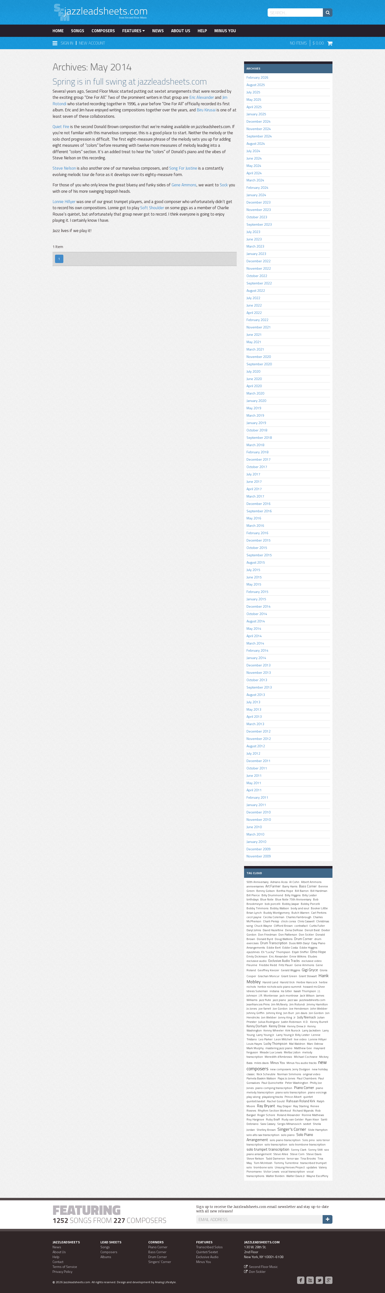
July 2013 (253, 702)
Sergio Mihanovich (289, 1124)
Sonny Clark (298, 1149)
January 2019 (256, 422)
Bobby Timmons (257, 908)
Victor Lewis (271, 1171)
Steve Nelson (64, 168)
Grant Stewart (308, 976)
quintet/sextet (256, 1101)
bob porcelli (272, 904)
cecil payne (254, 917)
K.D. (305, 1022)
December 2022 (259, 261)
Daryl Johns (254, 930)
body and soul (300, 908)
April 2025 (254, 106)
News (158, 31)
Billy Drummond (272, 895)
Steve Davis (313, 1154)
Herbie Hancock (306, 982)
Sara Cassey (267, 1124)
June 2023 (254, 239)
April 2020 (254, 385)
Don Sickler (306, 934)
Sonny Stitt (315, 1149)
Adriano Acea (279, 882)
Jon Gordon (316, 1013)
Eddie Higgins (308, 947)
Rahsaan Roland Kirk (300, 1101)
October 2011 (257, 768)
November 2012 (259, 738)
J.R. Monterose (268, 995)
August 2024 (256, 143)
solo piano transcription (285, 1140)
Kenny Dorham (257, 1026)
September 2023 (259, 224)
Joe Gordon (280, 1008)
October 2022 (257, 275)
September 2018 (259, 437)
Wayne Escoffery (317, 1176)
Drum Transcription (273, 942)
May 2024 (254, 165)
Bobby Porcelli (310, 904)
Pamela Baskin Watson (261, 1078)
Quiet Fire (61, 126)
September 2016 (259, 511)
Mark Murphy (255, 1048)
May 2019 (254, 408)
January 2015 (256, 599)
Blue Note (267, 899)
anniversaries (255, 886)
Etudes (312, 956)
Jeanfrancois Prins (258, 1004)
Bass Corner (308, 886)
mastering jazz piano (278, 1048)
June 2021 (254, 334)
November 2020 (259, 356)
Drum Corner (303, 938)
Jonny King (285, 1017)
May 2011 (254, 782)
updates (311, 1167)
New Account (92, 43)
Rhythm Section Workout (274, 1110)
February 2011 (257, 797)
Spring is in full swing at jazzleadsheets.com (130, 81)
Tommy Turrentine (286, 1163)
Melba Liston (292, 1052)
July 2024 (253, 150)
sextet (307, 1124)
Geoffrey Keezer (268, 970)
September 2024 (259, 136)
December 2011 (259, 760)
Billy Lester (309, 895)
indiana (274, 991)
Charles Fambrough (298, 917)
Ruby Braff (273, 1119)
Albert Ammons (311, 882)
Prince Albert (293, 1097)
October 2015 (257, 547)
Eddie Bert (274, 947)
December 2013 (259, 665)
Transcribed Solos (209, 1246)
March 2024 (255, 180)
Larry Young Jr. (265, 1035)
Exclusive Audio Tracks (284, 960)
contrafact (301, 926)
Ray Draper (284, 1106)
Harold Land (270, 982)
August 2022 (256, 290)
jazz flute (265, 1000)
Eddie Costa (290, 947)
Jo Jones (252, 1008)
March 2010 (255, 834)
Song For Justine (183, 168)
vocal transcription (293, 1171)
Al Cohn (294, 882)
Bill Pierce (253, 895)
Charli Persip (271, 921)
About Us (180, 31)
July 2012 (253, 753)
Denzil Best (312, 930)
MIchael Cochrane (305, 1057)
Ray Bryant (266, 1106)
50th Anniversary (258, 882)
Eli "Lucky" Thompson (275, 952)
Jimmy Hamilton (317, 1004)
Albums (105, 1256)
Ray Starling (301, 1106)
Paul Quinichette (272, 1083)
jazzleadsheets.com (312, 1000)
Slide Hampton (318, 1130)
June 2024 (254, 158)
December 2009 (259, 849)
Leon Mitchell (283, 1039)
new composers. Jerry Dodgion (290, 1069)
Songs (77, 31)
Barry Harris (289, 886)
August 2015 (256, 562)
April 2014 (254, 635)
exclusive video (312, 961)
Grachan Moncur (268, 976)
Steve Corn (297, 1154)
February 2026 (257, 77)
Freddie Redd (268, 965)
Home (58, 31)
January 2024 (256, 194)
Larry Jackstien (311, 1030)
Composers (103, 31)
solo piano (288, 1135)
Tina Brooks (308, 1158)
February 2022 (257, 319)
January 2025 (256, 114)
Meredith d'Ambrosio (278, 1057)
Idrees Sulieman (257, 991)
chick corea (288, 921)
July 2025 (253, 92)
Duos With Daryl (299, 943)
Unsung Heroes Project (290, 1167)
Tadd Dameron (275, 1158)
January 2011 (256, 804)
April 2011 (254, 790)
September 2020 (259, 364)
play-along (253, 1097)
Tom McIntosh (263, 1163)
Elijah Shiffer (300, 952)
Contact (58, 1261)
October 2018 (257, 430)
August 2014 (256, 621)
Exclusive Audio (207, 1256)
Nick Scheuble (266, 1074)
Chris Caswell (306, 921)
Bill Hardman (318, 891)
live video (300, 1039)
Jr (294, 1017)
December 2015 (259, 540)
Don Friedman (267, 934)
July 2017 (253, 474)
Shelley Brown (266, 1130)
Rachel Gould (276, 1101)
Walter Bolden (275, 1176)
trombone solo (263, 1167)
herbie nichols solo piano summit (279, 986)
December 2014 (259, 606)
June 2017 (254, 481)
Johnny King (274, 1013)
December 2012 (259, 731)
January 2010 (256, 841)
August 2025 (256, 84)
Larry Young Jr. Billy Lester (293, 1035)
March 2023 (255, 246)
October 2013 (257, 679)
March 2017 (255, 496)
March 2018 (255, 444)
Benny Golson (265, 891)
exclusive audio (257, 961)
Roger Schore (266, 1115)
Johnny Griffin (255, 1013)
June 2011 (254, 775)
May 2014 (254, 628)
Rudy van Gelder (292, 1119)
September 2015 (259, 555)
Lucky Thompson (275, 1043)
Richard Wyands (303, 1110)
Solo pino (308, 1140)
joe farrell (265, 1008)
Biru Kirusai (206, 110)
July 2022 (253, 297)
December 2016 (259, 503)
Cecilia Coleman (273, 917)
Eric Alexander (201, 97)
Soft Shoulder (152, 208)
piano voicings (317, 1092)
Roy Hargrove (255, 1119)
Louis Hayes (254, 1044)
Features (133, 31)
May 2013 (254, 709)
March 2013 (255, 723)
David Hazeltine (273, 930)
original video (311, 1074)
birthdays (253, 899)
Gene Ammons (184, 185)
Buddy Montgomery (276, 913)
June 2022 (254, 305)
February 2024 (257, 187)
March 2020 (255, 393)
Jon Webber (268, 1017)
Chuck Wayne (263, 926)
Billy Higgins (293, 895)
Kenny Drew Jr (296, 1026)
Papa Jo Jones (286, 1078)
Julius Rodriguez (268, 1022)
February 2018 (257, 452)
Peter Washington (296, 1083)
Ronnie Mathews (313, 1115)
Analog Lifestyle (165, 1282)
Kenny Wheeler (273, 1030)
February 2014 (257, 650)
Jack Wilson (307, 995)
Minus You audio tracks (301, 1063)
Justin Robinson (291, 1022)
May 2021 (254, 341)
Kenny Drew (277, 1026)
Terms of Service (65, 1266)
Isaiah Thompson (305, 991)
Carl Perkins (318, 913)
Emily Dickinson (257, 956)
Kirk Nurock (292, 1030)
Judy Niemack (306, 1017)
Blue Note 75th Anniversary (293, 899)
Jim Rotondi (297, 1004)
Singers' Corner (159, 1261)
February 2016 (257, 532)
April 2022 (254, 312)
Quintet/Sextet (207, 1251)
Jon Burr (288, 1013)
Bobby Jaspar (290, 904)
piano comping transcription (273, 1088)
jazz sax (293, 1000)
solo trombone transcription (307, 1144)
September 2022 (259, 283)
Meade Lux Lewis (271, 1052)
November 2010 (259, 819)
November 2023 (259, 209)
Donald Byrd (265, 939)
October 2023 (257, 217)
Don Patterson (287, 934)
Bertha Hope (284, 891)
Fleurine (252, 965)
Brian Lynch (254, 913)
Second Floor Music (263, 1266)
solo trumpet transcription (268, 1149)
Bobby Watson (279, 908)
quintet (308, 1097)
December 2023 (259, 202)
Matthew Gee (303, 1048)
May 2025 (254, 99)
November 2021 (259, 327)
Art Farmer (273, 886)
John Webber (318, 1008)
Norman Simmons (289, 1074)
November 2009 (259, 856)
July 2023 (253, 231)
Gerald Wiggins (290, 970)
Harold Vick (287, 982)
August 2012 (256, 746)
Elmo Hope (318, 951)
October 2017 (257, 466)
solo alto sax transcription (263, 1135)
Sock (224, 185)
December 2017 (259, 459)
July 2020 (253, 371)
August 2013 (256, 694)
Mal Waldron (297, 1044)
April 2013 (254, 716)
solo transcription (276, 1144)
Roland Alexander (288, 1115)
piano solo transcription (290, 1092)
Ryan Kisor (312, 1119)
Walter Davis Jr (295, 1176)
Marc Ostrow (315, 1044)
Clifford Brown (283, 926)
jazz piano (279, 1000)
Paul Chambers (306, 1078)
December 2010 (259, 812)
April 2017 (254, 488)
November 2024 (259, 128)
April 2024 (254, 173)
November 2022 (259, 268)
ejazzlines (253, 952)
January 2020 (256, 400)
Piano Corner (304, 1087)
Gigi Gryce (310, 970)
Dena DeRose (294, 930)
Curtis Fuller (317, 926)
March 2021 (255, 349)
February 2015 (257, 591)
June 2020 (254, 378)
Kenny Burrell (319, 1022)
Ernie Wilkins (297, 956)
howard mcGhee (314, 986)
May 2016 (254, 518)
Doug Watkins (283, 939)
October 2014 (257, 613)
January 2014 (256, 657)
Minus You (225, 31)
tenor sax (293, 1158)
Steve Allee (280, 1154)
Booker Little (319, 908)
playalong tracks (272, 1097)
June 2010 (254, 826)
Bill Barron (302, 891)
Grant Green (289, 976)
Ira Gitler (286, 991)
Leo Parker (266, 1039)
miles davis (261, 1063)
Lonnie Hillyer (64, 201)
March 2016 (255, 525)
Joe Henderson (299, 1008)
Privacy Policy (62, 1271)
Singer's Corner (291, 1129)
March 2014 (255, 643)
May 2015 (254, 584)
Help (202, 31)
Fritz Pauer (286, 965)
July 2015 (253, 569)
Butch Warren (300, 913)
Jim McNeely (279, 1004)
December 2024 (259, 121)
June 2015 (254, 577)
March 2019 (255, 415)
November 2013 (259, 672)
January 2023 (256, 253)
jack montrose (289, 995)
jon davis (301, 1013)
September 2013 (259, 687)
